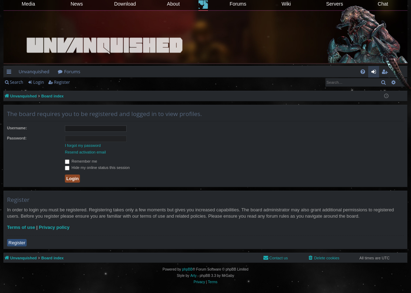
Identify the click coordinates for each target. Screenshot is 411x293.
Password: (17, 138)
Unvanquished (34, 71)
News (76, 4)
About (173, 4)
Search (16, 82)
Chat (383, 4)
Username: (17, 128)
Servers (334, 4)
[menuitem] (362, 71)
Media (28, 4)
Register (62, 82)
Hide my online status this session (97, 167)
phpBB (187, 269)
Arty (193, 276)
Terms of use (21, 227)
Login (38, 82)
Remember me (81, 161)
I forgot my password (83, 145)
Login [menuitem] (375, 72)
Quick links (10, 72)
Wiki (286, 4)
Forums (238, 4)
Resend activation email (85, 152)
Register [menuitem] (386, 72)
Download (125, 4)
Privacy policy (54, 227)
